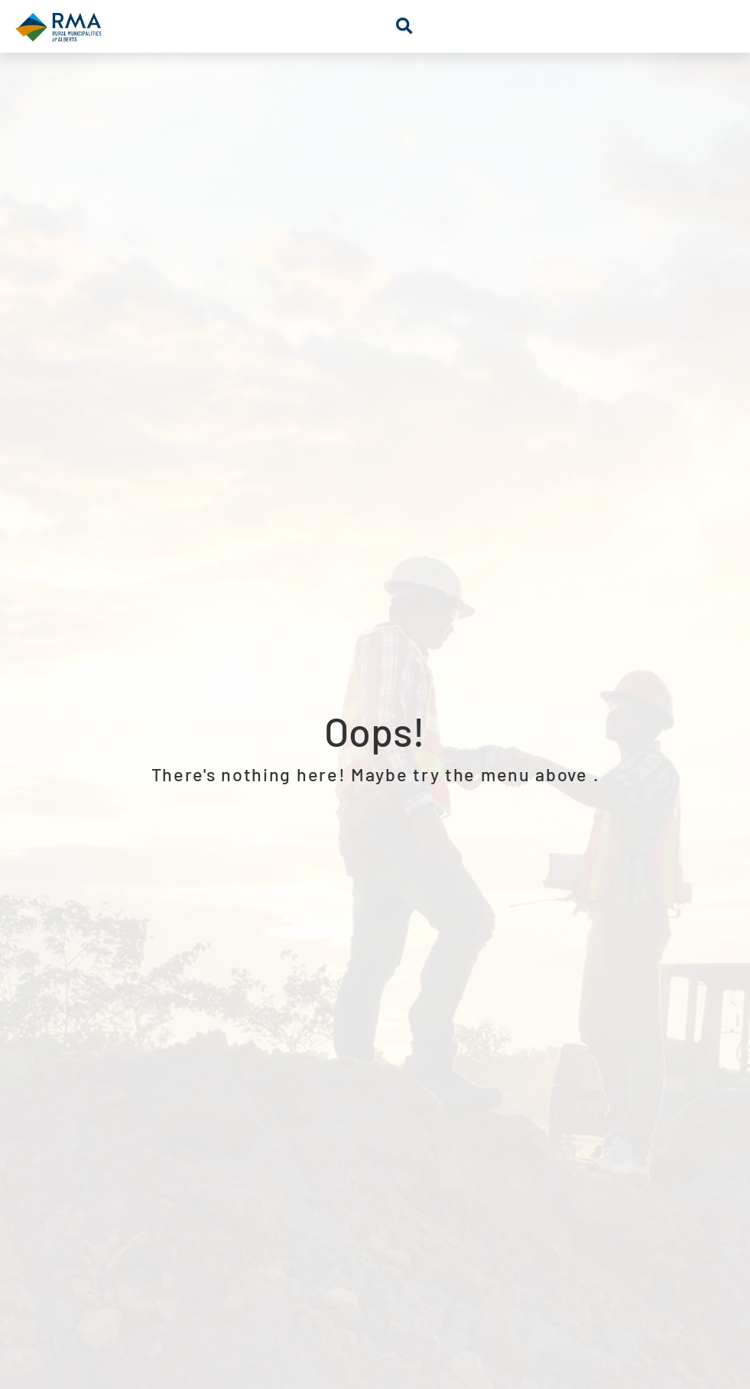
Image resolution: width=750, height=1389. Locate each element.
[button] (404, 26)
